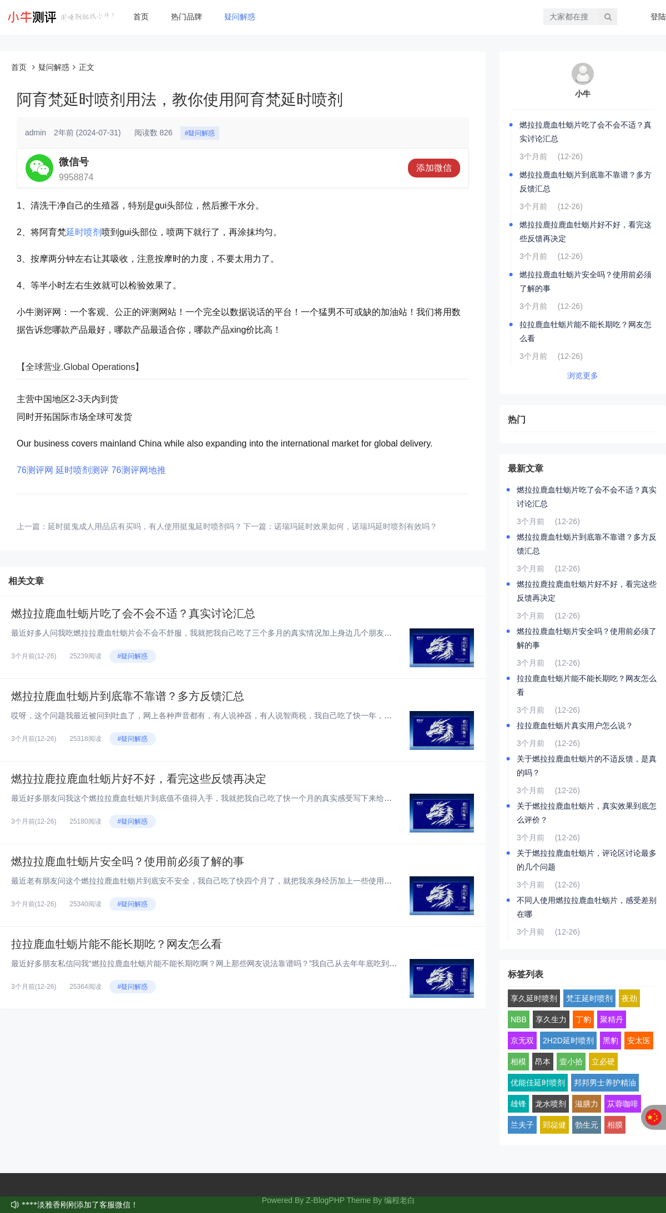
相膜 (615, 1124)
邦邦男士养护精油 (605, 1082)
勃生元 (586, 1124)
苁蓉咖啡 (622, 1103)
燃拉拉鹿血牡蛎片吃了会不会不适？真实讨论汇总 (133, 613)
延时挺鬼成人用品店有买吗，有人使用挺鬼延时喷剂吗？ (145, 526)
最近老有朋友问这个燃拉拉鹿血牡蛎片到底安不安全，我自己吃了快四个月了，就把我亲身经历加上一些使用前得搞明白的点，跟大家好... (247, 880)
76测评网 (35, 470)
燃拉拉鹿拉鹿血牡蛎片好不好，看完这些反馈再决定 (138, 779)
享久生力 (551, 1019)
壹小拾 (571, 1061)
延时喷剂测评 (82, 470)
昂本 (543, 1061)
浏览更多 (582, 375)
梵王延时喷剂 (589, 998)
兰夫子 (522, 1124)
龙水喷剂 (550, 1103)
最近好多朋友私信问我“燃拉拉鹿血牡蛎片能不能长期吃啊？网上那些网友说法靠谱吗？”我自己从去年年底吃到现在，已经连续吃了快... (242, 963)
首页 (141, 16)
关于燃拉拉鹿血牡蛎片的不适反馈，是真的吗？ (587, 765)
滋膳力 (586, 1103)
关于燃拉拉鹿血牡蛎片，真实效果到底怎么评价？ (587, 812)
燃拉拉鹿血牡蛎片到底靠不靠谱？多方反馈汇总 (127, 696)
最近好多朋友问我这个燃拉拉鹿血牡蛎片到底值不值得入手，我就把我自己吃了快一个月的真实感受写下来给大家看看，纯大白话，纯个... (247, 798)
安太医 (638, 1040)
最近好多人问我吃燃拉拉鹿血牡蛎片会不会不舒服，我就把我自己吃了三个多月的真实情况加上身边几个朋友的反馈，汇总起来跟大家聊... (247, 632)
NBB (519, 1019)
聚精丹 (611, 1019)
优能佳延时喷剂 (538, 1082)
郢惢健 (554, 1124)
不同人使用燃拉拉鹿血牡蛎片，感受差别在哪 (587, 907)
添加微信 (434, 167)
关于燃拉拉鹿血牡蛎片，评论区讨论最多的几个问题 (587, 860)
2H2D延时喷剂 (568, 1040)
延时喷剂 (84, 232)
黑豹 (610, 1040)
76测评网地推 (139, 470)
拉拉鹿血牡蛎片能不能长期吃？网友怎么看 (116, 944)
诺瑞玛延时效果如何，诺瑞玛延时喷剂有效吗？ (355, 526)
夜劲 (629, 998)
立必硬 (603, 1061)
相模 (518, 1061)
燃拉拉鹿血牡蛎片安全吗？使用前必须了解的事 (127, 861)
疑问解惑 (239, 16)
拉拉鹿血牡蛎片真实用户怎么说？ (575, 725)
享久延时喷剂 (534, 998)
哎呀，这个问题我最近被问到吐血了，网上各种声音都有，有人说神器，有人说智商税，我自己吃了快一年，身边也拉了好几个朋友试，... (247, 715)
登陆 (658, 16)
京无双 (522, 1040)
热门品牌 (186, 16)
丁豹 (583, 1019)
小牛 (583, 93)
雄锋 (518, 1103)
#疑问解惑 (200, 133)
